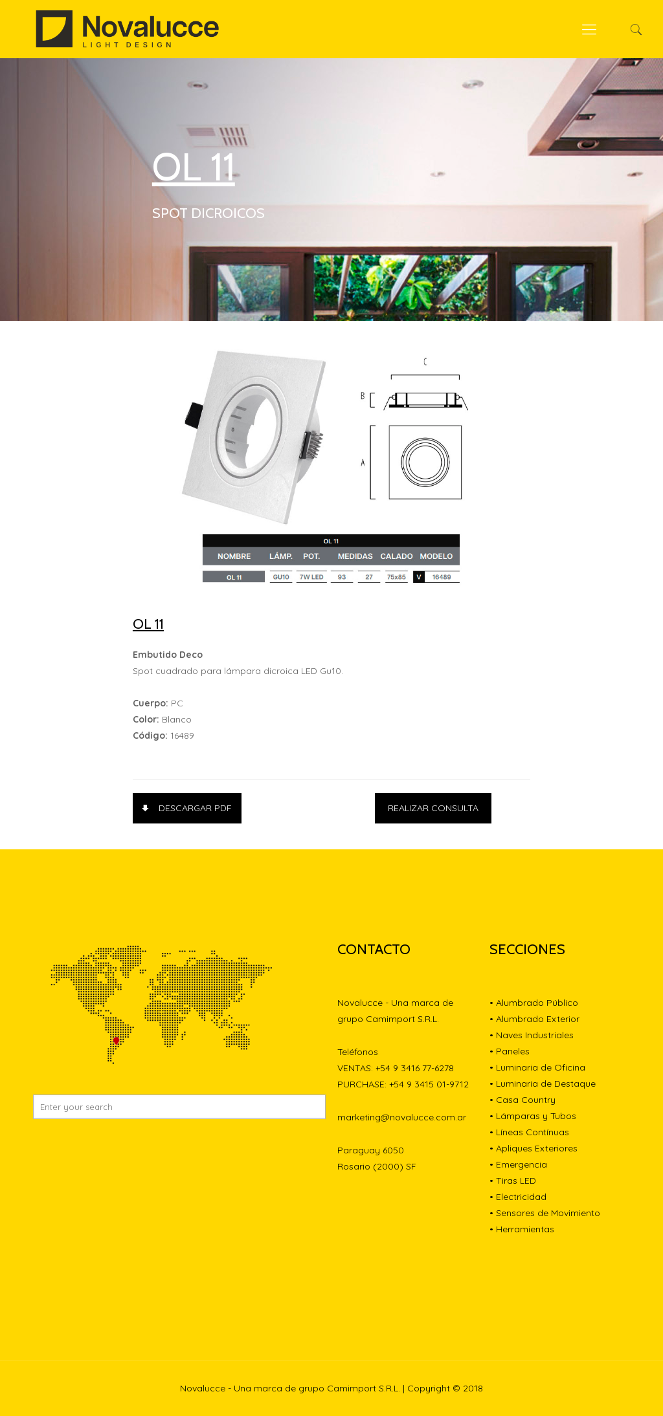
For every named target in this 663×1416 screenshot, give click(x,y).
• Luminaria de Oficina (537, 1067)
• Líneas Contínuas (529, 1132)
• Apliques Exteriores (533, 1148)
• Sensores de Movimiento (544, 1213)
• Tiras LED (512, 1180)
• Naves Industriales (531, 1035)
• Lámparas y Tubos (532, 1116)
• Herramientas (521, 1229)
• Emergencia (518, 1164)
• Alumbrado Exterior (534, 1019)
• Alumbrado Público (533, 1002)
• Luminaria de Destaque (542, 1083)
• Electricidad (517, 1197)
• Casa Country (522, 1100)
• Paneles (509, 1051)
